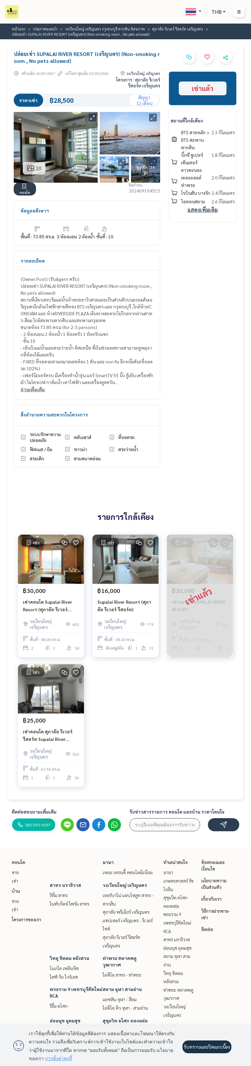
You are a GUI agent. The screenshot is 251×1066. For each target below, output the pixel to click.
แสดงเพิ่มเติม (203, 209)
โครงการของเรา (26, 919)
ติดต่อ (207, 929)
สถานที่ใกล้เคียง (187, 120)
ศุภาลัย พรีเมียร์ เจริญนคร (126, 912)
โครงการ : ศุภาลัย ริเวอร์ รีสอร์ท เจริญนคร (138, 82)
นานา (108, 862)
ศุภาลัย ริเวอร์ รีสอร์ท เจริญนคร (177, 28)
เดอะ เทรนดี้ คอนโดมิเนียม (128, 872)
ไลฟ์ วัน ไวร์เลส (64, 977)
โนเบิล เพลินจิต (64, 968)
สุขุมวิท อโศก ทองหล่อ (125, 1020)
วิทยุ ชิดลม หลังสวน (69, 958)
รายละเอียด (33, 261)
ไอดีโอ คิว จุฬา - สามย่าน (125, 1008)
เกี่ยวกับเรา (211, 899)
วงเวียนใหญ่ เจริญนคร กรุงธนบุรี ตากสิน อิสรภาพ (105, 28)
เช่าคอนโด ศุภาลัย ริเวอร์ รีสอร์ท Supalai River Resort (48, 735)
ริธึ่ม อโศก (59, 1006)
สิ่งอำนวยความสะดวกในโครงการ (54, 414)
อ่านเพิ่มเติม (33, 389)
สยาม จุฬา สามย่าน (122, 989)
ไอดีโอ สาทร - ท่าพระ (122, 975)
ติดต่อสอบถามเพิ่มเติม (34, 812)
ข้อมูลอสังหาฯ (35, 210)
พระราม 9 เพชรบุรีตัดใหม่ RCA (177, 922)
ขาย (15, 872)
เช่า (15, 881)
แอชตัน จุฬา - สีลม (120, 999)
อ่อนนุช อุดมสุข (65, 1020)
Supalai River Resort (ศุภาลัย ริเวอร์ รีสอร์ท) (124, 605)
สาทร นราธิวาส (65, 885)
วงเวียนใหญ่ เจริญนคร (125, 885)
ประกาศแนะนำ (45, 28)
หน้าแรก (18, 28)
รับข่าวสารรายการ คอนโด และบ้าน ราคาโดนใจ (177, 812)
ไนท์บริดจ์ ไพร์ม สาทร (69, 904)
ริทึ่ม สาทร (59, 895)
